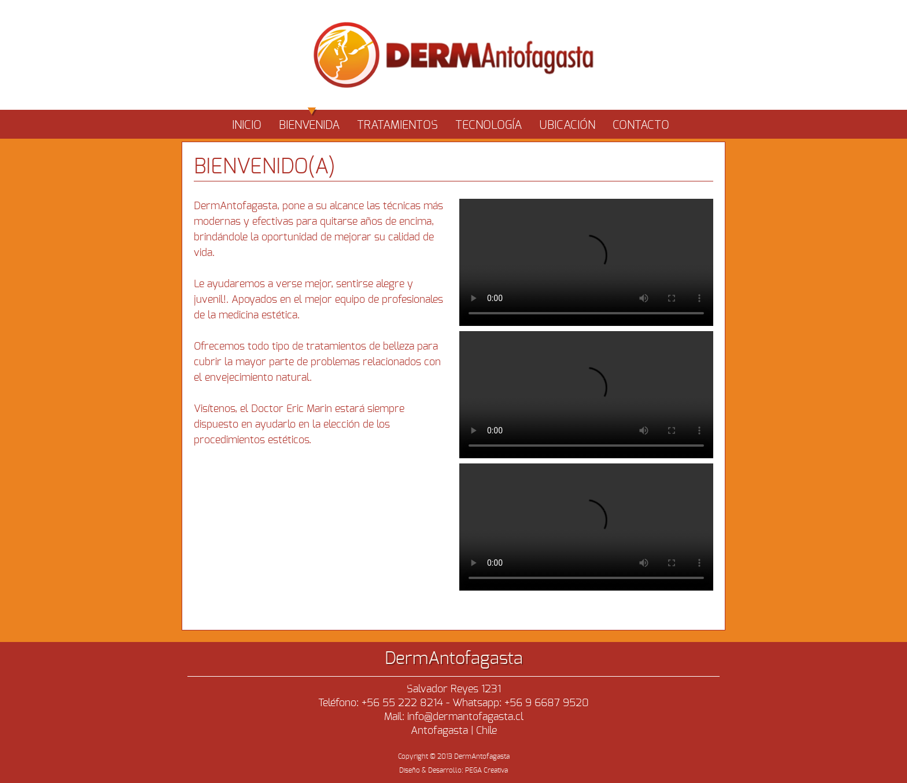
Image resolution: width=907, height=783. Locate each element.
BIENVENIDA (309, 120)
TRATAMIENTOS (397, 125)
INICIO (246, 125)
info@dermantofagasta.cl (465, 717)
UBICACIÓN (567, 125)
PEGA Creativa (486, 770)
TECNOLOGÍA (488, 125)
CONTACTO (641, 125)
